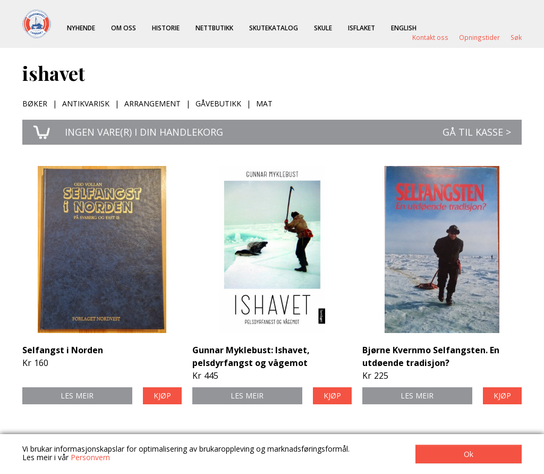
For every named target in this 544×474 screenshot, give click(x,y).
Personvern (90, 457)
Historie (166, 27)
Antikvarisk (85, 103)
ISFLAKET (361, 27)
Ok (468, 454)
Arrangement (152, 103)
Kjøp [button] (162, 395)
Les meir (77, 395)
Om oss (123, 27)
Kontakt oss (430, 37)
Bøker (34, 103)
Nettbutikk (214, 27)
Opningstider (479, 37)
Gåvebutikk (218, 103)
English (403, 27)
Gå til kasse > (477, 132)
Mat (264, 103)
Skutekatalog (273, 27)
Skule (323, 27)
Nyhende (81, 27)
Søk (516, 37)
